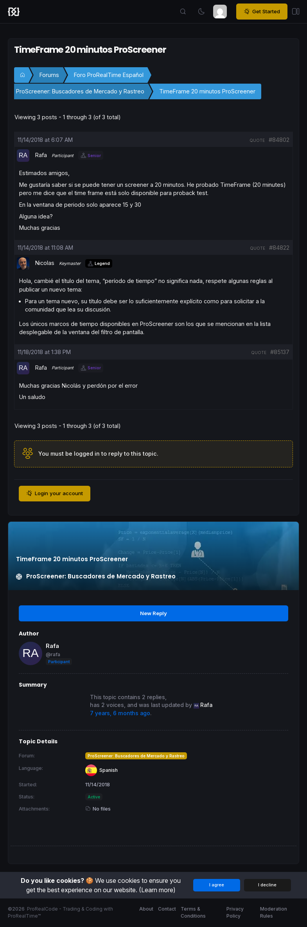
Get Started (262, 11)
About (146, 909)
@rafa (53, 654)
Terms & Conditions (193, 912)
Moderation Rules (273, 912)
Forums (49, 75)
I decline (267, 885)
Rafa (52, 646)
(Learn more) (157, 890)
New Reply (153, 613)
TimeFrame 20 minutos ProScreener (207, 91)
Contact (167, 909)
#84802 (279, 139)
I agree (216, 885)
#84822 (279, 247)
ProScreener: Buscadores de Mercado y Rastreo (80, 91)
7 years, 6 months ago (120, 713)
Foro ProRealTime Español (109, 75)
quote (257, 140)
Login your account (54, 493)
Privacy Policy (235, 912)
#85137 (279, 352)
